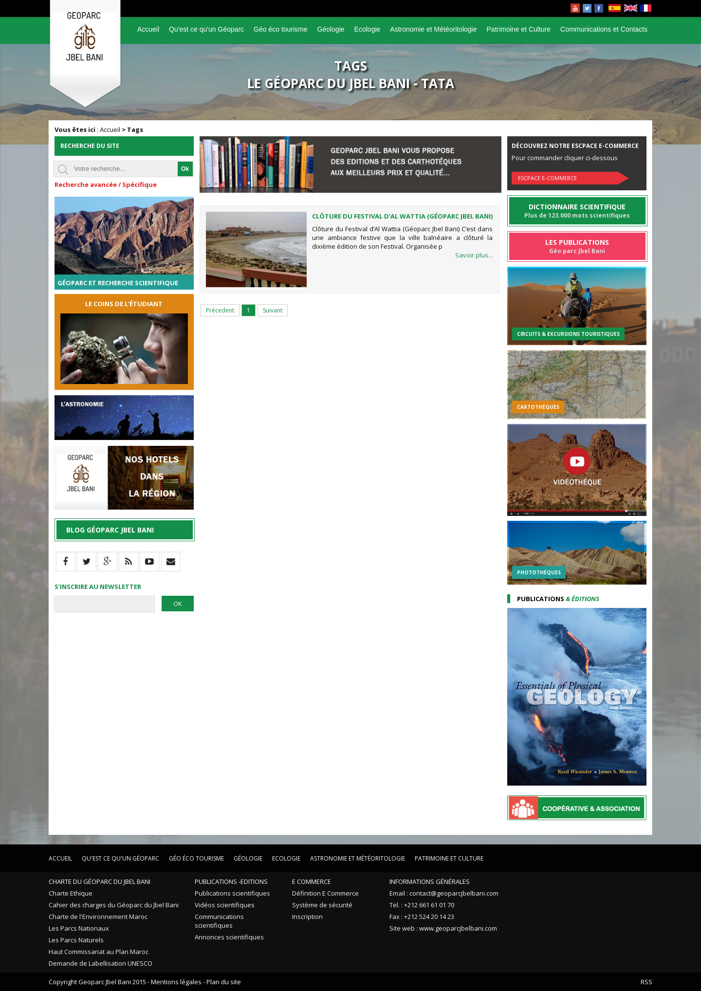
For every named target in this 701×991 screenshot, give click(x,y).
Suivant (272, 310)
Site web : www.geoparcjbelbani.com (443, 928)
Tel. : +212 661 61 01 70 (421, 904)
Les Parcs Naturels (76, 940)
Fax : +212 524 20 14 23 (421, 916)
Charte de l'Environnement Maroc (98, 916)
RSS (646, 981)
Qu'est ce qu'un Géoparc (206, 29)
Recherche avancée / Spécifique (106, 184)
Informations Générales (429, 881)
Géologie (331, 29)
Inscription (307, 916)
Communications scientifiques (219, 921)
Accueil (148, 29)
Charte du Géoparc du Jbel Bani (99, 881)
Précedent (220, 310)
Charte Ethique (70, 893)
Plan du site (223, 981)
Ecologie (367, 29)
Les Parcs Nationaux (79, 928)
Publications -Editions (231, 881)
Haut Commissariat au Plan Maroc (98, 951)
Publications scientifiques (232, 893)
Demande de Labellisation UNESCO (100, 963)
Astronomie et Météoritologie (433, 29)
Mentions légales (176, 981)
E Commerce (311, 881)
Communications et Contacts (603, 29)
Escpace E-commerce (547, 178)
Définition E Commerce (325, 893)
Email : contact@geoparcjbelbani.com (443, 893)
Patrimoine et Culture (519, 29)
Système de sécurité (322, 904)
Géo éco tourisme (281, 29)
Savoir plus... (474, 255)
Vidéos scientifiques (225, 904)
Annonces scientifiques (229, 937)
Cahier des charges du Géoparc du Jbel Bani (114, 904)
